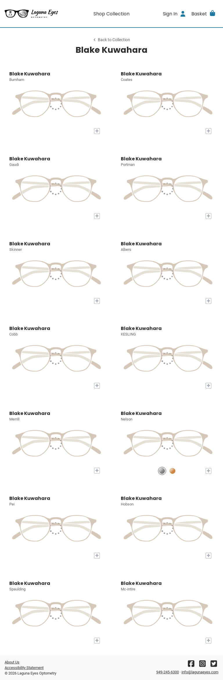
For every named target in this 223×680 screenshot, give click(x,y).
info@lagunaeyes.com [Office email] (199, 672)
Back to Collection (111, 39)
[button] (203, 13)
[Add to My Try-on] (97, 131)
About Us (12, 662)
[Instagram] (202, 665)
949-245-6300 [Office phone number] (167, 672)
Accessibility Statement (24, 668)
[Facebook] (191, 665)
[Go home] (31, 13)
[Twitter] (213, 665)
